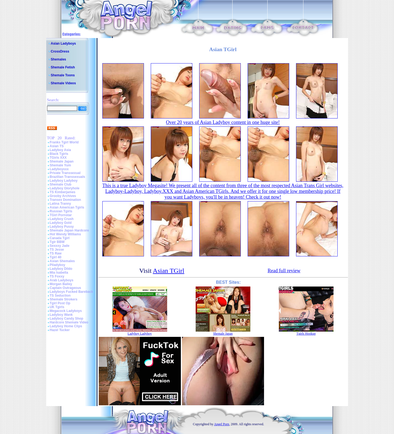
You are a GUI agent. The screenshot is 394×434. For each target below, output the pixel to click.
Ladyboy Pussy (62, 226)
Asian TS (57, 146)
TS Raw (56, 253)
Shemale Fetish (63, 67)
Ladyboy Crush (62, 219)
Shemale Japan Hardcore (69, 230)
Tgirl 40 (56, 257)
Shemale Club (60, 184)
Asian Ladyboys (63, 43)
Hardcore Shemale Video (69, 322)
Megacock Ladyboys (66, 311)
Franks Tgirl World (64, 142)
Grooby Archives (63, 196)
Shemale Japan (62, 161)
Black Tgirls (59, 154)
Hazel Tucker (60, 330)
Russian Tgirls (61, 211)
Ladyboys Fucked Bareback (71, 292)
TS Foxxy (57, 276)
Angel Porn (221, 424)
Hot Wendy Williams (65, 234)
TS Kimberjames (63, 192)
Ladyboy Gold (61, 223)
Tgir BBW (57, 242)
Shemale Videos (63, 83)
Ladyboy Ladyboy (64, 181)
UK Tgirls (57, 307)
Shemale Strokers (63, 299)
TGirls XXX (58, 158)
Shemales (58, 59)
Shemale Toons (63, 75)
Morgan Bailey (61, 284)
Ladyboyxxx (59, 169)
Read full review (284, 270)
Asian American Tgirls (67, 207)
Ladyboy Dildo (61, 269)
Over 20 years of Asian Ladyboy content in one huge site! (223, 122)
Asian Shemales (62, 261)
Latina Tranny (60, 204)
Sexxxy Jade (59, 246)
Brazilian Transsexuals (67, 177)
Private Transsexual (65, 173)
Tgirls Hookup (305, 333)
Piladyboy (57, 265)
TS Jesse (57, 249)
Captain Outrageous (65, 288)
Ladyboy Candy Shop (66, 318)
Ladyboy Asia (60, 150)
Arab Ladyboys (62, 280)
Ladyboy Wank (61, 315)
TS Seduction (60, 295)
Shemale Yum (60, 165)
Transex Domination (65, 200)
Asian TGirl (168, 270)
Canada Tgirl (60, 238)
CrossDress (60, 51)
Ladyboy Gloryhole (65, 188)
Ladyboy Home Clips (66, 326)
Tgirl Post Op (60, 303)
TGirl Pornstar (61, 215)
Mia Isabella (59, 272)
